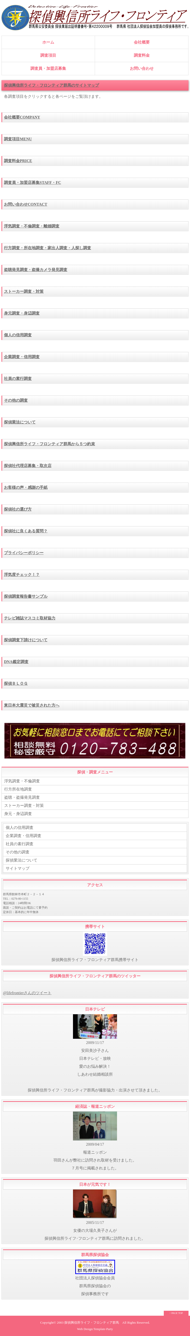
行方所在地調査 (18, 789)
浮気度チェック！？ (22, 574)
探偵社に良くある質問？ (26, 531)
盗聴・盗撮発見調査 (22, 797)
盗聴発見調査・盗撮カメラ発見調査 (35, 270)
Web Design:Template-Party (95, 1329)
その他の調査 (16, 400)
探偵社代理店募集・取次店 (27, 466)
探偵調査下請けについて (26, 640)
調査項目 (48, 55)
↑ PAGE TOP (176, 1313)
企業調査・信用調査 (22, 357)
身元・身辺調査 (18, 814)
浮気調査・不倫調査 (22, 781)
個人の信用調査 (18, 335)
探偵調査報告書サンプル (26, 596)
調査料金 (142, 55)
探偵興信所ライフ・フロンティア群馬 (91, 1322)
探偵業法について (20, 422)
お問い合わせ (142, 68)
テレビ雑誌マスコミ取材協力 (29, 618)
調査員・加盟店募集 (48, 68)
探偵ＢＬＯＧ (16, 683)
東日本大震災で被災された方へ (31, 705)
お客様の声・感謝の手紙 (26, 487)
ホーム (48, 42)
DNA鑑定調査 (16, 662)
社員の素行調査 (18, 378)
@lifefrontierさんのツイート (27, 993)
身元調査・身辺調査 (22, 313)
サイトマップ (17, 868)
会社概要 (142, 42)
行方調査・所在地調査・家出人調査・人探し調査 (47, 248)
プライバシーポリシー (24, 553)
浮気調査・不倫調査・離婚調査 (31, 226)
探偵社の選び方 (18, 509)
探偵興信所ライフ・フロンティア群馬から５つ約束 (49, 444)
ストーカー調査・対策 (24, 291)
